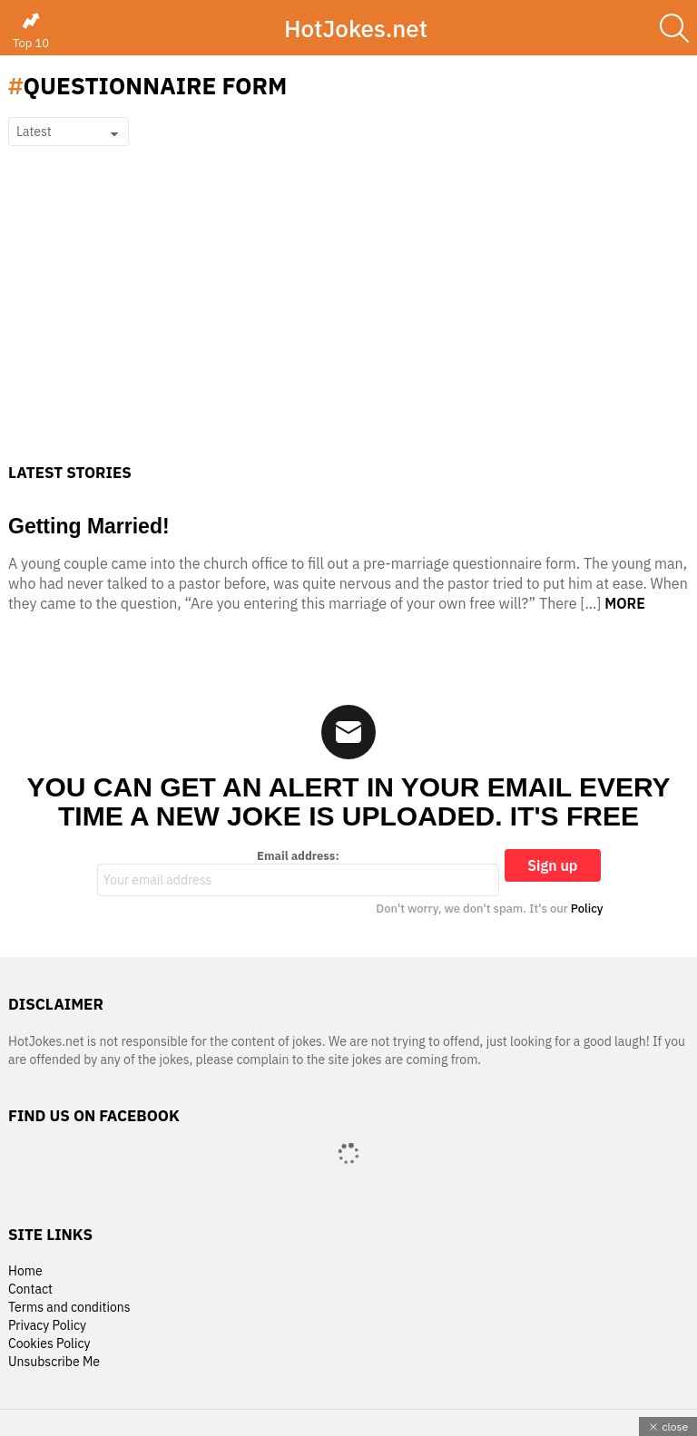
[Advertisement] (348, 327)
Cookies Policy (49, 1344)
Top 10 (31, 31)
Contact (30, 1289)
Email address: (298, 872)
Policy (587, 908)
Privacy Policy (47, 1325)
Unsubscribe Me (54, 1362)
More (624, 603)
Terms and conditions (69, 1307)
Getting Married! (89, 526)
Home (25, 1271)
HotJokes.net (355, 28)
